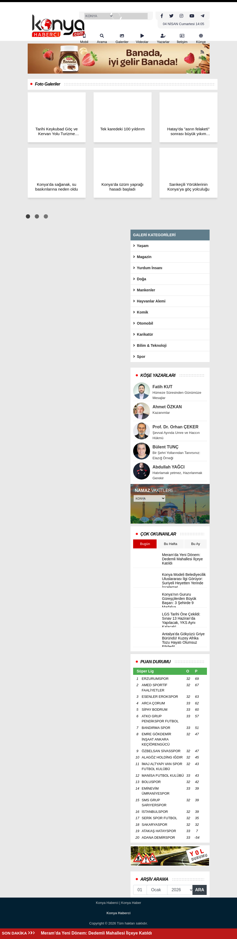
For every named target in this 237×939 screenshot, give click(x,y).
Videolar (142, 39)
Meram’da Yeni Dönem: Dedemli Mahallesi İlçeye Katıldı (96, 933)
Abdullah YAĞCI (169, 467)
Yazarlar (163, 39)
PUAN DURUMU (156, 662)
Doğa (139, 279)
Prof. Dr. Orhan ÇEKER (176, 427)
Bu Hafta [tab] (170, 544)
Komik (140, 312)
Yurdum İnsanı (147, 268)
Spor (139, 356)
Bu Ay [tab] (195, 544)
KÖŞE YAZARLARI (158, 375)
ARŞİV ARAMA (154, 879)
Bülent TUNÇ (166, 447)
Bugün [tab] (145, 544)
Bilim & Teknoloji (150, 345)
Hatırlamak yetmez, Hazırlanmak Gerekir (177, 475)
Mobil (84, 39)
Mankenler (144, 290)
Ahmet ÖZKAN (167, 407)
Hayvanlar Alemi (149, 301)
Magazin (142, 257)
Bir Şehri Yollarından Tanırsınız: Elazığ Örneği (176, 455)
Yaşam (141, 246)
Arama (102, 39)
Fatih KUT (163, 387)
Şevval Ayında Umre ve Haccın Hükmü (176, 435)
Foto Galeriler (47, 84)
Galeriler (121, 39)
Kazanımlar (161, 413)
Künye (201, 39)
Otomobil (143, 323)
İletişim (182, 39)
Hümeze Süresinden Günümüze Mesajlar (177, 395)
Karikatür (143, 334)
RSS (202, 55)
